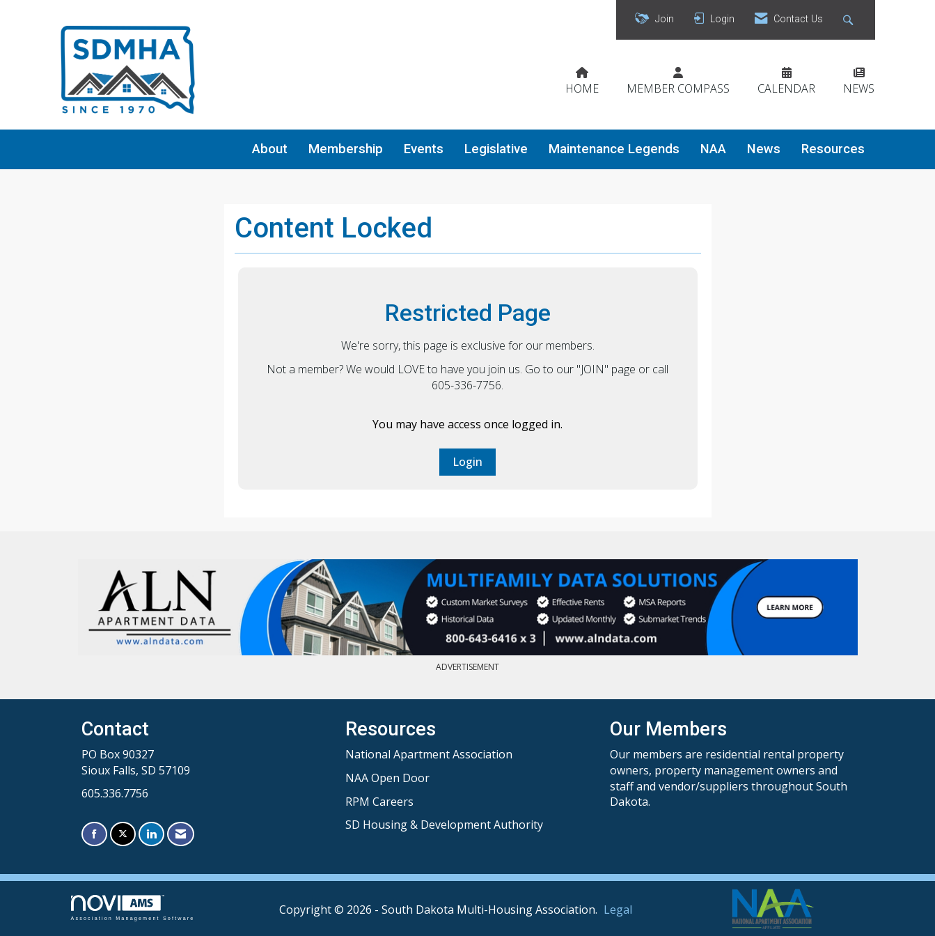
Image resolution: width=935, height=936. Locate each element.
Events (423, 149)
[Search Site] (849, 20)
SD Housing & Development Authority (444, 824)
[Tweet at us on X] (123, 834)
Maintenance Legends (614, 149)
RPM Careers (379, 801)
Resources (833, 149)
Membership (345, 149)
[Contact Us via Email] (180, 834)
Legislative (496, 149)
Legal (618, 909)
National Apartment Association (428, 754)
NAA (713, 149)
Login (467, 461)
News (763, 149)
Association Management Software (133, 908)
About (270, 149)
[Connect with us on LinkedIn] (151, 834)
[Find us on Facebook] (94, 834)
